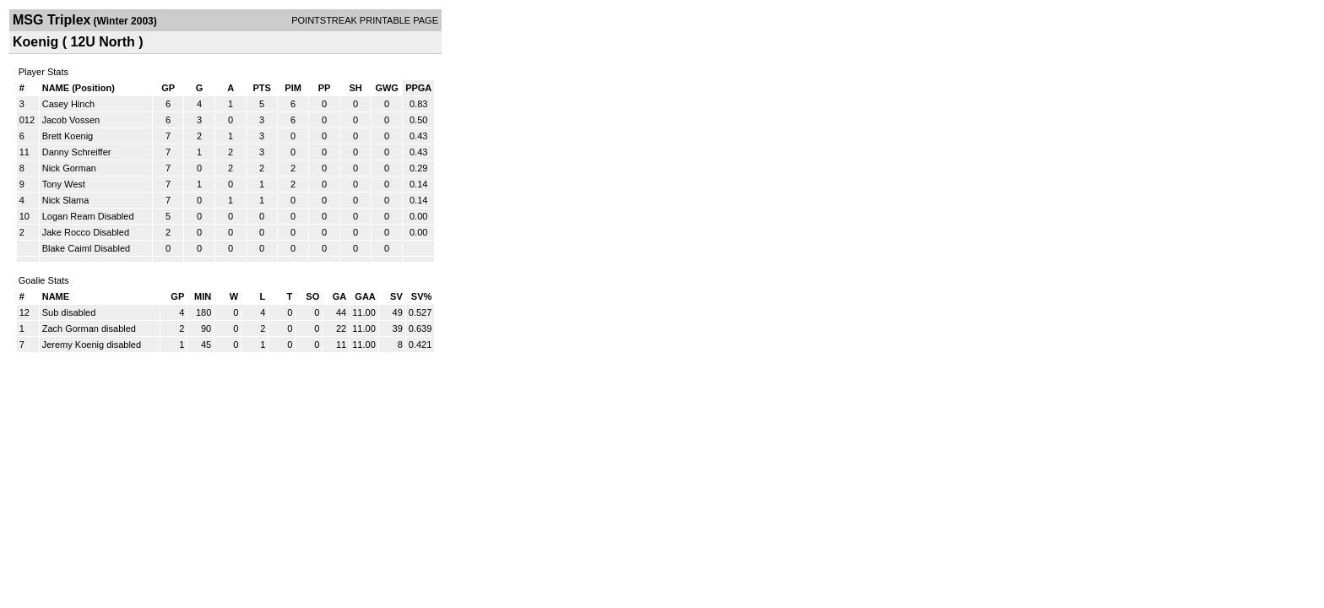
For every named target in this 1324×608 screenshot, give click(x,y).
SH (355, 88)
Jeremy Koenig (74, 344)
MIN (202, 296)
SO (312, 296)
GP (168, 88)
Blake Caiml (67, 248)
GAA (365, 296)
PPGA (418, 88)
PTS (261, 88)
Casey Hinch (68, 104)
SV (396, 296)
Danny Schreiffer (76, 152)
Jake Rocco (66, 232)
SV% (421, 296)
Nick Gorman (69, 168)
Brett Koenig (68, 136)
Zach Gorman (71, 328)
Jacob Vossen (71, 120)
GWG (387, 88)
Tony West (63, 184)
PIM (293, 88)
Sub (52, 312)
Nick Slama (66, 200)
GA (340, 296)
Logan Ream (68, 216)
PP (324, 88)
